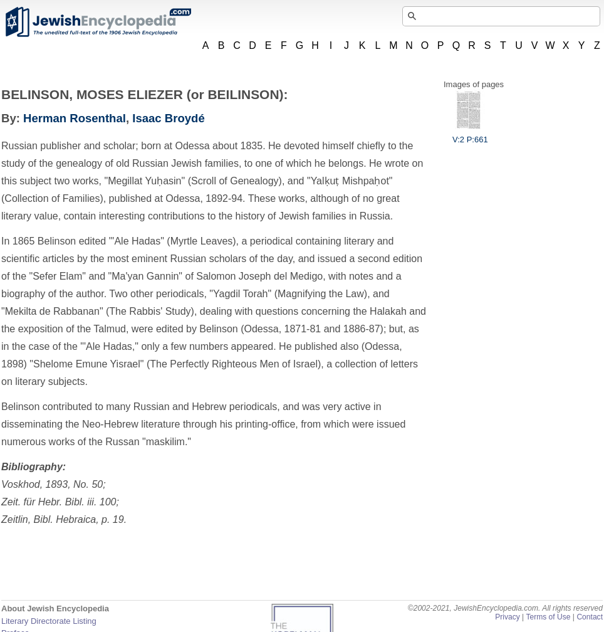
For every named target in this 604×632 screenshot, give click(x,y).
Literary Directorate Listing (48, 621)
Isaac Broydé (168, 118)
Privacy (507, 617)
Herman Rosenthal (74, 118)
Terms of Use (548, 617)
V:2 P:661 (470, 134)
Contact (589, 617)
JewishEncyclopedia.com (97, 22)
